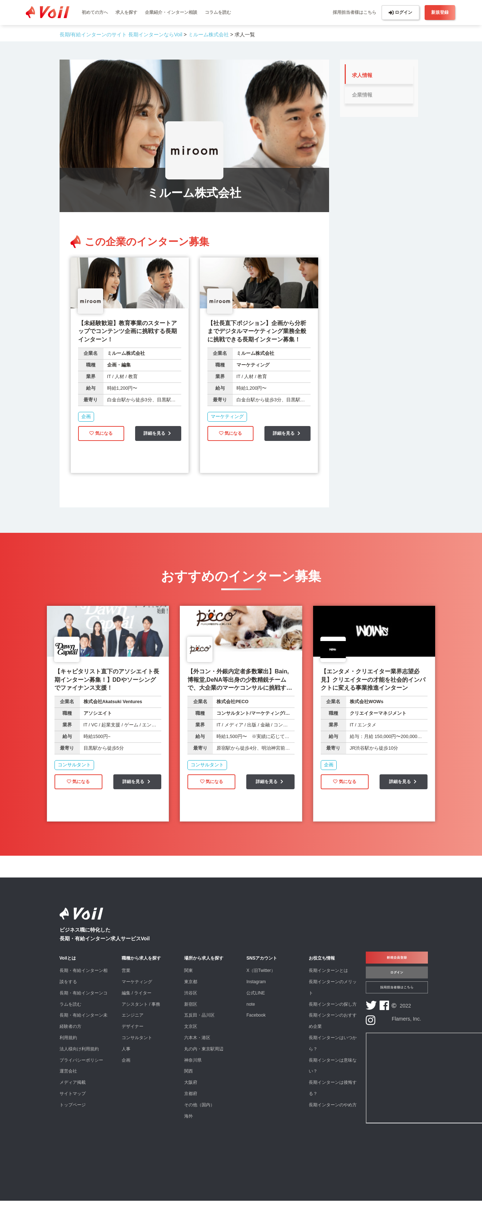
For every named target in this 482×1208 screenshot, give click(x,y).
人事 (126, 1056)
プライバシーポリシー (81, 1067)
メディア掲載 (73, 1089)
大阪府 (190, 1089)
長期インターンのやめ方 (333, 1112)
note (250, 1011)
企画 (126, 1067)
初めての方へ (95, 12)
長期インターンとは (328, 977)
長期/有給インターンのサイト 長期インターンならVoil (121, 34)
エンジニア (132, 1022)
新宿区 (190, 1011)
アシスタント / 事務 (141, 1011)
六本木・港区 (197, 1044)
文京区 (190, 1033)
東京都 (190, 989)
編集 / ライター (136, 1000)
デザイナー (132, 1033)
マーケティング (137, 989)
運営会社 (68, 1078)
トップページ (73, 1112)
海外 (188, 1123)
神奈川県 (193, 1067)
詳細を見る (158, 437)
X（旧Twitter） (260, 977)
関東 (188, 977)
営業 (126, 977)
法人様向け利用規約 (79, 1056)
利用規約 (68, 1044)
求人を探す (126, 12)
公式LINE (255, 1000)
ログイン (400, 12)
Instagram (256, 989)
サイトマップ (73, 1100)
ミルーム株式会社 (208, 34)
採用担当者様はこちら (354, 12)
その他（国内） (199, 1112)
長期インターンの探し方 (333, 1011)
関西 (188, 1078)
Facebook (256, 1022)
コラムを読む (218, 12)
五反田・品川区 (199, 1022)
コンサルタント (137, 1044)
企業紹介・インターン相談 (171, 12)
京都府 (190, 1100)
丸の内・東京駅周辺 (203, 1056)
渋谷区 (190, 1000)
